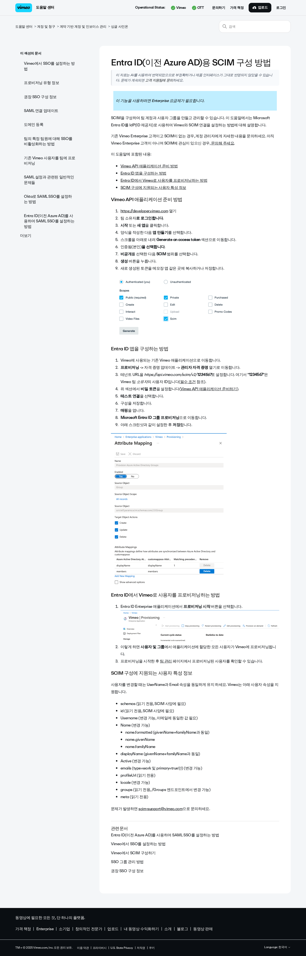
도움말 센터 (45, 7)
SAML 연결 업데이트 (41, 110)
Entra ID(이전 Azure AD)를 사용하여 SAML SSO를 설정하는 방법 (49, 221)
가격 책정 (237, 7)
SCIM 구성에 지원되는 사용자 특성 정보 (153, 187)
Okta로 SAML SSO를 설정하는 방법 (48, 199)
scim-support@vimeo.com (160, 809)
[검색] (254, 26)
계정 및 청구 (46, 26)
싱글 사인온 (119, 26)
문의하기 (218, 7)
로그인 (281, 7)
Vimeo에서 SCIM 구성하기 (133, 853)
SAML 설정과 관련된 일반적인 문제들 (49, 180)
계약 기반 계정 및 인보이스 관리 (83, 26)
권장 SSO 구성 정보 (40, 97)
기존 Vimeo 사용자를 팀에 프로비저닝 (49, 160)
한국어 (285, 947)
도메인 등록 (33, 124)
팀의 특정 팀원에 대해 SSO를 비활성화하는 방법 (48, 141)
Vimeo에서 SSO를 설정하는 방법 (49, 66)
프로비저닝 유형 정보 (41, 83)
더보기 (25, 235)
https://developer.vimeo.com (144, 211)
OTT (198, 7)
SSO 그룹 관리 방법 (127, 862)
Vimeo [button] (178, 7)
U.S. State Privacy (121, 947)
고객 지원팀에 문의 (159, 80)
